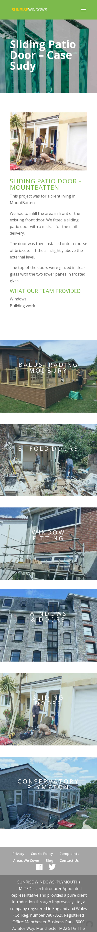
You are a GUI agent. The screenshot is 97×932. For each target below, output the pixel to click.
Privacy (18, 853)
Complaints (69, 853)
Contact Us (69, 860)
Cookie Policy (42, 853)
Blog (49, 860)
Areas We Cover (26, 860)
